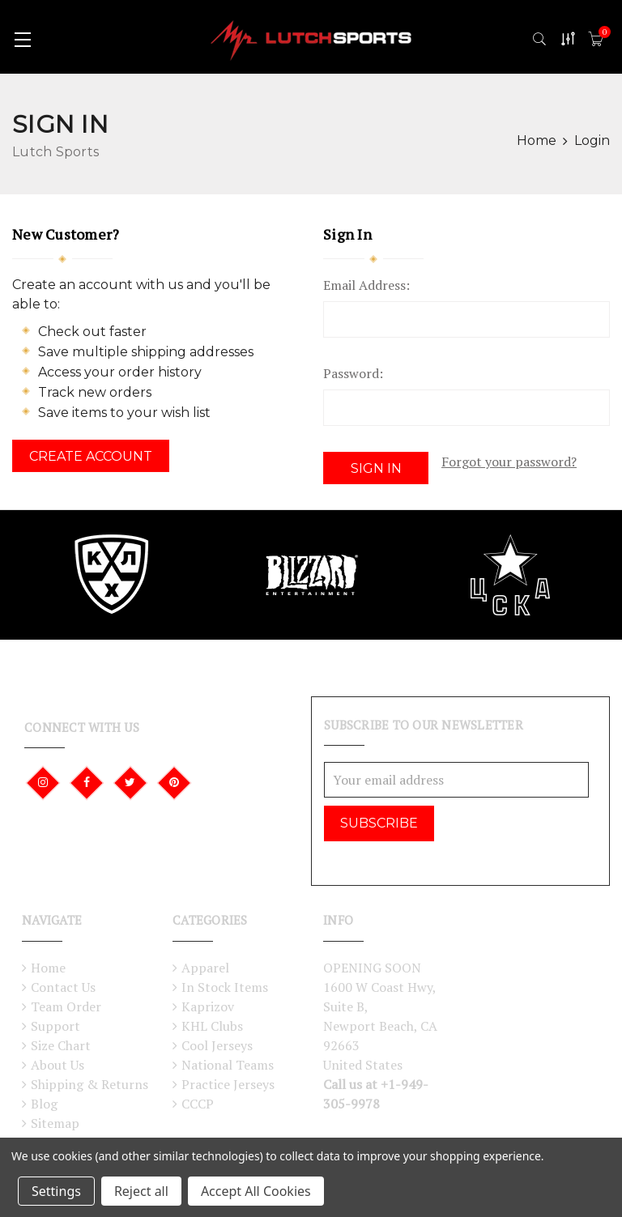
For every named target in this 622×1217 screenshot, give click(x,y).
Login (592, 140)
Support (55, 1021)
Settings (56, 1191)
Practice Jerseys (228, 1079)
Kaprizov (207, 1002)
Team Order (66, 1002)
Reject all (141, 1191)
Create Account (90, 456)
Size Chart (61, 1040)
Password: (353, 373)
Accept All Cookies (256, 1191)
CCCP (197, 1099)
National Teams (227, 1060)
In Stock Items (224, 982)
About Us (57, 1060)
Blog (44, 1099)
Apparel (205, 963)
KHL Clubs (212, 1021)
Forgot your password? (509, 461)
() (605, 32)
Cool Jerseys (217, 1040)
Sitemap (55, 1118)
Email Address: (366, 285)
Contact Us (63, 982)
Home (48, 963)
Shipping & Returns (89, 1079)
